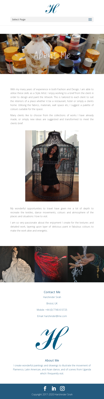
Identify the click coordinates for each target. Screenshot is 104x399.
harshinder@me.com (55, 316)
